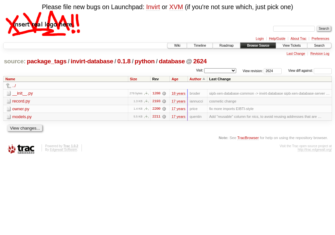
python (145, 61)
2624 (200, 61)
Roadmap (227, 45)
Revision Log (319, 53)
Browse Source (258, 45)
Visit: (199, 70)
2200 (156, 109)
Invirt (153, 6)
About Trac (298, 38)
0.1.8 (124, 61)
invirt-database (92, 61)
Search (319, 45)
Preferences (320, 38)
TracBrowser (248, 138)
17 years (178, 101)
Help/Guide (277, 38)
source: (15, 61)
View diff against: (310, 70)
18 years (178, 93)
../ (14, 85)
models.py (22, 116)
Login (260, 38)
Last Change (296, 53)
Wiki (177, 45)
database (172, 61)
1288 (156, 93)
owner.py (20, 108)
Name (10, 79)
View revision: (253, 70)
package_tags (47, 61)
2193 (156, 101)
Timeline (200, 45)
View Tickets (292, 45)
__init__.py (22, 93)
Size (133, 79)
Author (195, 79)
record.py (21, 101)
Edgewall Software (63, 150)
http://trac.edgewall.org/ (315, 150)
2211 (156, 116)
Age (174, 79)
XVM (176, 6)
